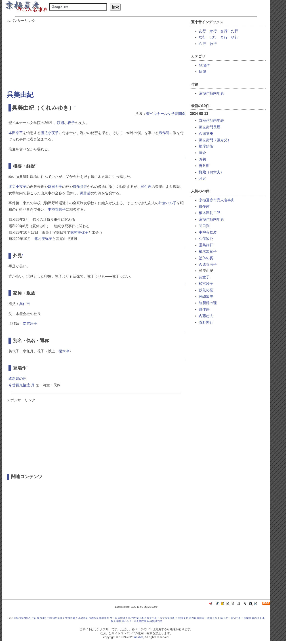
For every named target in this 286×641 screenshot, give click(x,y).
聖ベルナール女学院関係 (165, 114)
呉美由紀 (20, 94)
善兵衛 (204, 166)
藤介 (202, 153)
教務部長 (257, 618)
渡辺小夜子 (66, 123)
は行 (213, 37)
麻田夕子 (55, 187)
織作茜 (204, 206)
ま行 (223, 37)
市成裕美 (94, 618)
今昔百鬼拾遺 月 (21, 385)
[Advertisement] (96, 54)
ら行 (202, 44)
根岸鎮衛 (206, 146)
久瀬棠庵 (206, 133)
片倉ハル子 (168, 203)
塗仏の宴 (206, 258)
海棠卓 (247, 618)
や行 (234, 37)
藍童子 (204, 277)
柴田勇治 (141, 618)
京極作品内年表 (211, 93)
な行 (202, 37)
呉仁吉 (146, 187)
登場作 (204, 65)
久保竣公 (206, 239)
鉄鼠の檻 (206, 290)
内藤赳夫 (206, 316)
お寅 (202, 178)
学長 (118, 621)
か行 (213, 31)
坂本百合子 (213, 618)
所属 (202, 72)
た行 (234, 31)
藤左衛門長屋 (209, 127)
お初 (202, 159)
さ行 (223, 31)
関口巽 (204, 226)
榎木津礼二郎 (209, 213)
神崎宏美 (206, 296)
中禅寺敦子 (57, 209)
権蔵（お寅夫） (211, 172)
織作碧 (164, 133)
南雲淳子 (30, 324)
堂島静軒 (206, 245)
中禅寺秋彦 (208, 232)
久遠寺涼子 (208, 264)
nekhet (138, 637)
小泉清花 (83, 618)
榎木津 (64, 351)
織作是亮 (80, 187)
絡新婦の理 (17, 378)
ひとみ (113, 618)
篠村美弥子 (79, 232)
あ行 (202, 31)
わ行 (213, 44)
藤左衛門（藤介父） (215, 140)
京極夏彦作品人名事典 (217, 200)
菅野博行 (206, 322)
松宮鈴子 (206, 284)
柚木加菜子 (208, 251)
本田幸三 (15, 133)
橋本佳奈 (104, 618)
